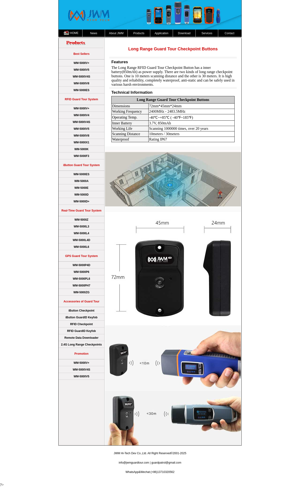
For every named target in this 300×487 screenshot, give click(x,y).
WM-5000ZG (81, 292)
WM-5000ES (81, 90)
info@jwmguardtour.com (134, 462)
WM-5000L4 (81, 233)
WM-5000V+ (81, 63)
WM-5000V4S (81, 76)
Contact (229, 33)
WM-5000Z (81, 219)
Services (207, 33)
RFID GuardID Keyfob (81, 331)
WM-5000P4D (81, 265)
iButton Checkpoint (81, 310)
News (93, 33)
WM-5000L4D (81, 240)
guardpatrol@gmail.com (166, 462)
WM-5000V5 (81, 69)
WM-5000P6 (81, 272)
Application (162, 33)
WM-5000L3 (81, 226)
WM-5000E (81, 188)
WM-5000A (81, 181)
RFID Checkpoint (81, 324)
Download (184, 33)
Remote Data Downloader (81, 337)
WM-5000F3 (81, 156)
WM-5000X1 (81, 142)
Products (138, 33)
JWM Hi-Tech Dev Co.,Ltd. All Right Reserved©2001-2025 (150, 453)
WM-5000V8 (81, 83)
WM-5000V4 (81, 115)
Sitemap (237, 479)
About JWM (116, 33)
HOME (74, 33)
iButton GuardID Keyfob (81, 317)
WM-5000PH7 (81, 285)
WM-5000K (81, 149)
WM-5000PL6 (81, 278)
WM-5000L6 (81, 247)
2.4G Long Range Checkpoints (81, 344)
